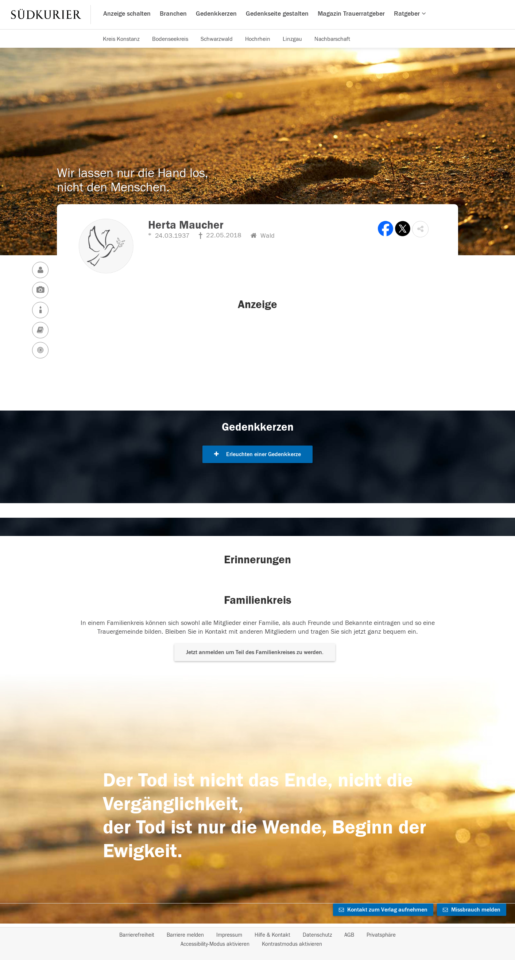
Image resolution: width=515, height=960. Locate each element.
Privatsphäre (381, 935)
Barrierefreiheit (136, 935)
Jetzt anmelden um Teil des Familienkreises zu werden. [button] (255, 652)
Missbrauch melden (471, 909)
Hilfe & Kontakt (272, 935)
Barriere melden (185, 935)
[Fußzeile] (257, 940)
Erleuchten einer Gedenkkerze (257, 454)
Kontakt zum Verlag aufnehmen (383, 909)
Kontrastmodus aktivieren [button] (292, 944)
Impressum (229, 935)
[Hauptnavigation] (257, 14)
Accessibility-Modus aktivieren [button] (215, 944)
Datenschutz (317, 935)
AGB (349, 935)
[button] (420, 229)
